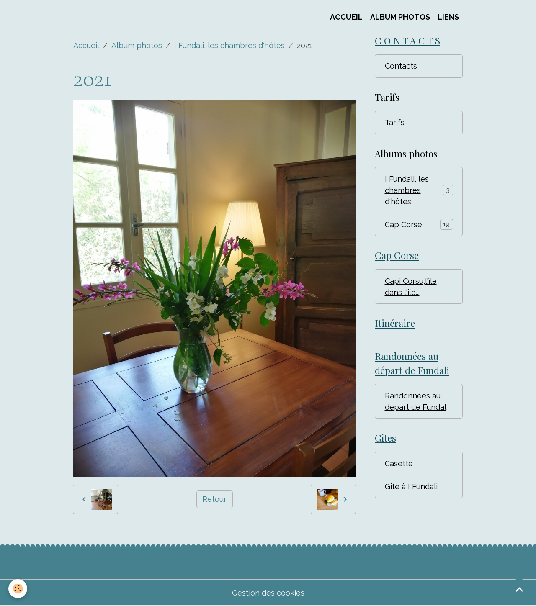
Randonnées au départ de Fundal (415, 401)
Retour (214, 499)
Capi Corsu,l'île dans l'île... (411, 287)
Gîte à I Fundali (411, 486)
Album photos (136, 45)
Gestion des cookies (268, 592)
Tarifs (395, 122)
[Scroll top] (519, 589)
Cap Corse (419, 224)
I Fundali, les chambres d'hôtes (229, 45)
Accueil (346, 17)
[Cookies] (17, 588)
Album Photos (400, 17)
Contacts (401, 66)
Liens (448, 17)
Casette (399, 463)
